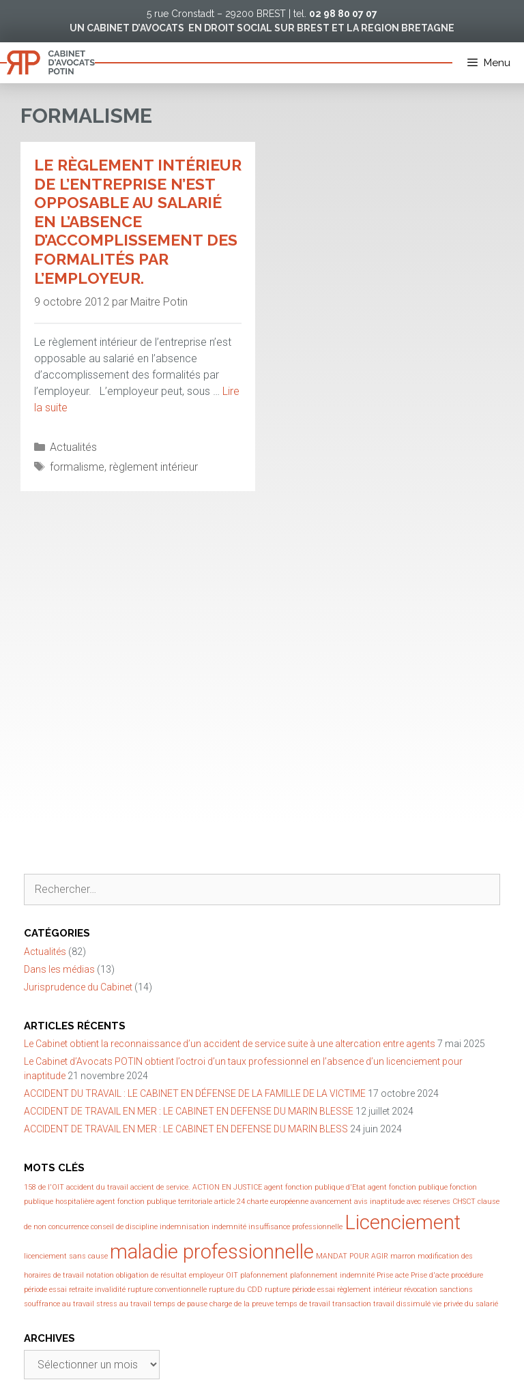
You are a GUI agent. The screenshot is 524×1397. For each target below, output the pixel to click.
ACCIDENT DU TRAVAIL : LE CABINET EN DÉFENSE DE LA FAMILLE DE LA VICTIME (195, 1093)
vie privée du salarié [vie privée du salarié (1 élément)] (465, 1303)
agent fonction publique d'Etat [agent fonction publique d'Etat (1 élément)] (315, 1187)
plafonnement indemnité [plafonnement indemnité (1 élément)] (332, 1275)
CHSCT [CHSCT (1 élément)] (464, 1201)
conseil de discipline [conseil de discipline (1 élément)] (124, 1226)
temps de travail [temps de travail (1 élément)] (303, 1303)
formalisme (77, 466)
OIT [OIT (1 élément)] (232, 1275)
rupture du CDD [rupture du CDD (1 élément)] (236, 1289)
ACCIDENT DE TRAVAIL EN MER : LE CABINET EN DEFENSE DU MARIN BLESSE (188, 1111)
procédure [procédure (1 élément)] (467, 1275)
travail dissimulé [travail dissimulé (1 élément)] (402, 1303)
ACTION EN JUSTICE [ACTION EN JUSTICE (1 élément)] (227, 1187)
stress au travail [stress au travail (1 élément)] (123, 1303)
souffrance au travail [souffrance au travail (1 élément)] (59, 1303)
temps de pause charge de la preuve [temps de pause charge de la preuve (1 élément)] (214, 1303)
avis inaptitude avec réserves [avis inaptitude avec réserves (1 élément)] (402, 1201)
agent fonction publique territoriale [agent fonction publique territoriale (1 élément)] (154, 1201)
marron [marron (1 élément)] (403, 1256)
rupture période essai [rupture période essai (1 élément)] (300, 1289)
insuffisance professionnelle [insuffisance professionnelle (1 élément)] (295, 1226)
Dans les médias (59, 969)
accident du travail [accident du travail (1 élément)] (97, 1187)
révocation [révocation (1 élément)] (420, 1289)
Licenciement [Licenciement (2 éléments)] (403, 1222)
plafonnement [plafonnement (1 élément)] (264, 1275)
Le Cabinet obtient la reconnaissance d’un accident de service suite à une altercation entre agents (229, 1043)
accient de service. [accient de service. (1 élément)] (160, 1187)
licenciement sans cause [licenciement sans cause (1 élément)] (66, 1256)
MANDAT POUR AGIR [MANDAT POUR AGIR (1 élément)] (352, 1256)
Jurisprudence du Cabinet (78, 987)
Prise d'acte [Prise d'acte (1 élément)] (430, 1275)
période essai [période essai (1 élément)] (45, 1289)
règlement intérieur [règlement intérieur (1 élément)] (369, 1289)
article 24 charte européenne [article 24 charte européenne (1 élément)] (261, 1201)
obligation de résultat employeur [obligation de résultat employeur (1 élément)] (170, 1275)
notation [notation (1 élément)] (100, 1275)
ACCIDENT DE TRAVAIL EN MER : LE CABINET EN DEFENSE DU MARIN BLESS (186, 1128)
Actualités (73, 447)
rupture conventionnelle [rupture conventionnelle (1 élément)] (167, 1289)
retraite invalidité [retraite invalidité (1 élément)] (97, 1289)
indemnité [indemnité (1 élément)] (229, 1226)
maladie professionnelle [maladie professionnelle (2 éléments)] (212, 1251)
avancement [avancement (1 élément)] (331, 1201)
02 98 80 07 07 (343, 13)
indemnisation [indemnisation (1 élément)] (184, 1226)
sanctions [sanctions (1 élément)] (456, 1289)
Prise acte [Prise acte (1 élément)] (393, 1275)
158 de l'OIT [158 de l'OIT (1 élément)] (44, 1187)
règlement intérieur (153, 466)
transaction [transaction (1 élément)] (351, 1303)
